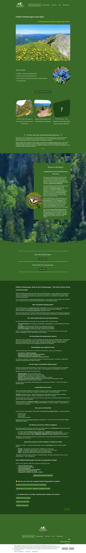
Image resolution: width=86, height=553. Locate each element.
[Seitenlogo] (20, 5)
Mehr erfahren (43, 269)
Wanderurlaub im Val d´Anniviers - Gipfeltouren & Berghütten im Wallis (33, 488)
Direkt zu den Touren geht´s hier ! (43, 91)
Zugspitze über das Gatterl (22, 501)
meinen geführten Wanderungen (57, 209)
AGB (69, 539)
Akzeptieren (64, 548)
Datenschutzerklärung (19, 551)
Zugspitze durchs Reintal (22, 505)
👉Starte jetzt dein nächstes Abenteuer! (43, 475)
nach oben (67, 509)
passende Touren (20, 383)
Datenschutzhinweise (65, 541)
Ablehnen (71, 548)
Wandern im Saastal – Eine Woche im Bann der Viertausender (31, 484)
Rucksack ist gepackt (33, 419)
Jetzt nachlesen (43, 259)
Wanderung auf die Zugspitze (23, 498)
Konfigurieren (35, 551)
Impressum (67, 544)
